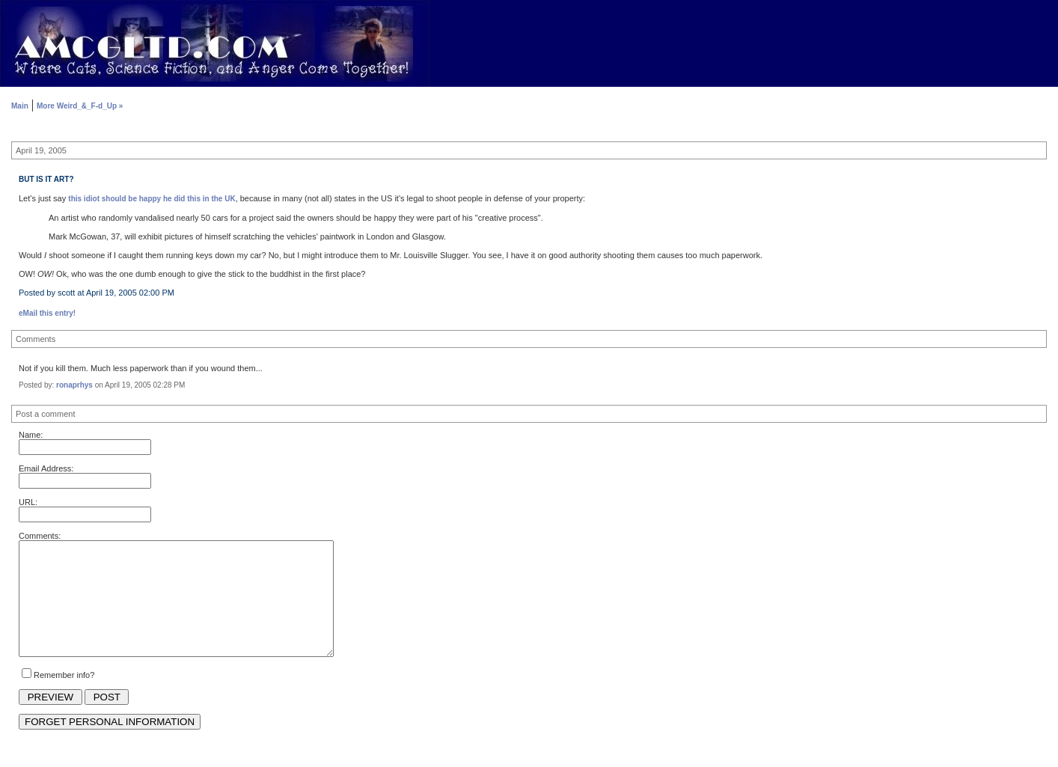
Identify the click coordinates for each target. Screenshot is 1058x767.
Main (19, 106)
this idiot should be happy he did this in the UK (151, 199)
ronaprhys (74, 385)
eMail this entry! (47, 313)
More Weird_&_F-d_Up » (80, 106)
